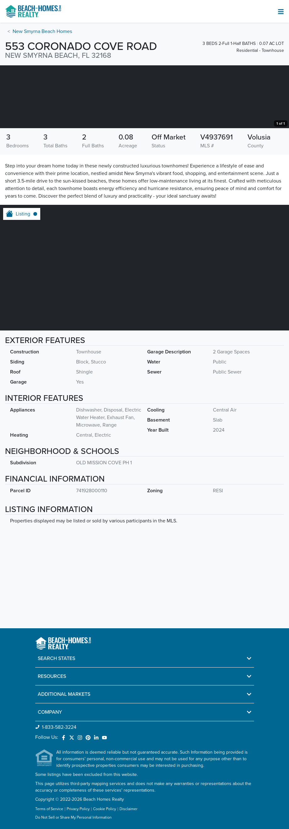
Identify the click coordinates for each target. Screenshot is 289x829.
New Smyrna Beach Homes (42, 31)
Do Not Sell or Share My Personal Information (73, 818)
